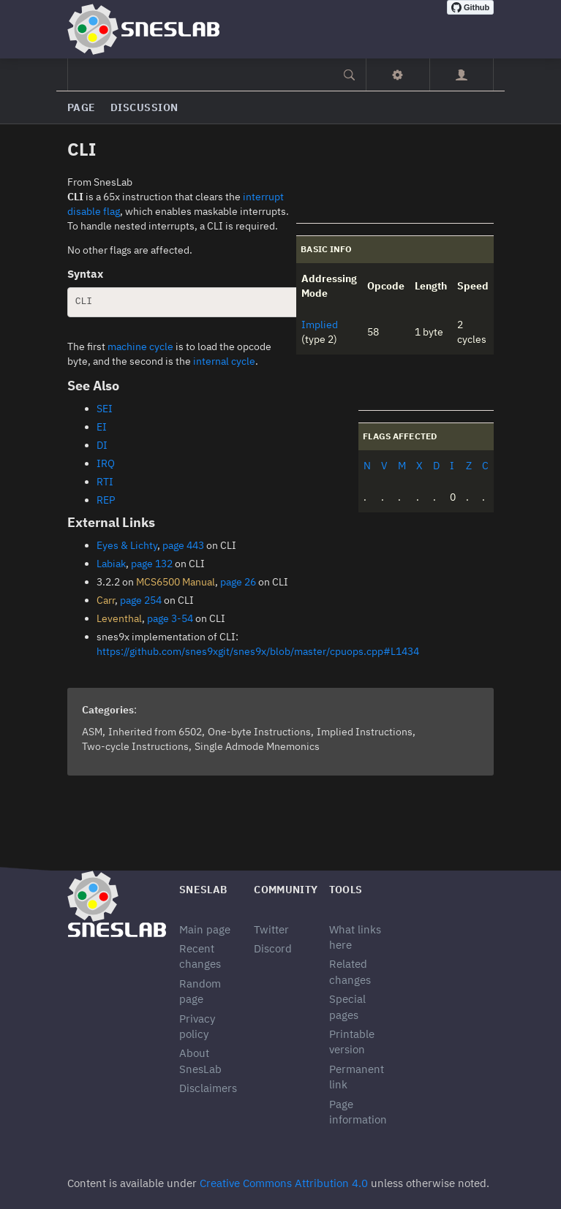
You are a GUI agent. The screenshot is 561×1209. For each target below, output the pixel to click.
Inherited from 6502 (155, 731)
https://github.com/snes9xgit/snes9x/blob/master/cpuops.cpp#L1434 (258, 651)
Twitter (271, 929)
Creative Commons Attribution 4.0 (284, 1183)
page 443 (183, 545)
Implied (319, 324)
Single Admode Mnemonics (257, 746)
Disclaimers (208, 1088)
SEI (105, 408)
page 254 (141, 600)
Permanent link (356, 1076)
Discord (273, 948)
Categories (108, 709)
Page (81, 107)
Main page (204, 929)
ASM (92, 731)
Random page (200, 991)
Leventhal (119, 618)
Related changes (350, 971)
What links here (355, 937)
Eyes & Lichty (127, 545)
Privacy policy (197, 1026)
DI (102, 445)
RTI (105, 481)
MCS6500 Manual (175, 581)
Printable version (351, 1041)
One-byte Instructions (259, 731)
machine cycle (140, 346)
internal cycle (224, 361)
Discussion (144, 107)
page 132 (152, 563)
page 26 (238, 581)
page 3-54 (170, 618)
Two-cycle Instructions (135, 746)
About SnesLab (200, 1060)
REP (106, 500)
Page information (358, 1111)
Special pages (347, 1006)
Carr (106, 600)
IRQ (106, 463)
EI (102, 426)
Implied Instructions (365, 731)
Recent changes (200, 956)
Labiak (111, 563)
